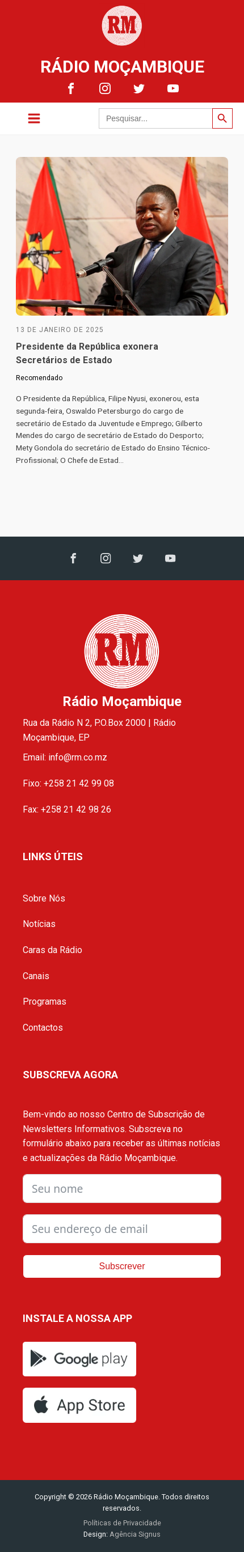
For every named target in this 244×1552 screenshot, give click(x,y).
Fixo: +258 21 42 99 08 (68, 783)
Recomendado (39, 378)
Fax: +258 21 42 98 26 (67, 809)
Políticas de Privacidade (122, 1523)
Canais (36, 976)
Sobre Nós (44, 898)
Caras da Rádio (52, 950)
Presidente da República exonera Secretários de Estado (87, 353)
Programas (44, 1001)
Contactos (43, 1027)
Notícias (39, 924)
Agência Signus (134, 1534)
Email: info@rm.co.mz (65, 757)
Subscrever (122, 1266)
